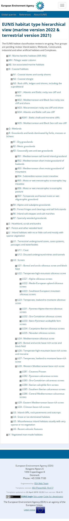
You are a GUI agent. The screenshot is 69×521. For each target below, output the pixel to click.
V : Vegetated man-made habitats (26, 434)
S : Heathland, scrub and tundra (25, 223)
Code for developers (53, 496)
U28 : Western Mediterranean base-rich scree (40, 366)
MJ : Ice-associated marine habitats (26, 64)
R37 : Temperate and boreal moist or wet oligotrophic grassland (37, 197)
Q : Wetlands (15, 128)
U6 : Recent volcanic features (28, 429)
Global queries (8, 14)
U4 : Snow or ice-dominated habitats (31, 416)
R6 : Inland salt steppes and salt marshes (34, 213)
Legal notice (29, 509)
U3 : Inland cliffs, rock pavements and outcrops (37, 412)
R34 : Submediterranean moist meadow (37, 176)
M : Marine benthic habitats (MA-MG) (28, 55)
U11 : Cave (23, 250)
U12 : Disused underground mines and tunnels (41, 254)
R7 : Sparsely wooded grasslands (30, 218)
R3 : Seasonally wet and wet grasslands (33, 150)
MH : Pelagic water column (22, 60)
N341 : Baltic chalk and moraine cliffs (41, 117)
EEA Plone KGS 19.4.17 (42, 487)
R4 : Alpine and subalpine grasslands (31, 204)
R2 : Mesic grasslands (24, 146)
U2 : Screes (19, 260)
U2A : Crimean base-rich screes (33, 407)
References (25, 14)
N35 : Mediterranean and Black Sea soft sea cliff (42, 123)
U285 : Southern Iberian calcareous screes (43, 389)
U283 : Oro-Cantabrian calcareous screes (43, 380)
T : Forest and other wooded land (25, 228)
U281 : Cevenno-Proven (34, 371)
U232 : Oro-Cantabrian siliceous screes (42, 316)
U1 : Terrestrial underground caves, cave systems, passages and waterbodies (37, 243)
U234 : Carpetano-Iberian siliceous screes (43, 328)
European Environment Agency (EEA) (34, 465)
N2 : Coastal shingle (23, 78)
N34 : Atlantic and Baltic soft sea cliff (36, 112)
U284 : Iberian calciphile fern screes (40, 384)
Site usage (38, 496)
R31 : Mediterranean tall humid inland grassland (42, 156)
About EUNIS (40, 14)
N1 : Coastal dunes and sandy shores (32, 74)
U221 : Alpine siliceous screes (37, 278)
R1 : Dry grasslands (23, 141)
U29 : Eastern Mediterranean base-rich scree (40, 402)
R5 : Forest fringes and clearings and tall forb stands (39, 209)
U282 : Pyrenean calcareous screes (40, 376)
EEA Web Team (41, 483)
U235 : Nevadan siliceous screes (38, 333)
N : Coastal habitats (19, 69)
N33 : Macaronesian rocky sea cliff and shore (40, 107)
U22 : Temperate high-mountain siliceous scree (41, 273)
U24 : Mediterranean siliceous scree (35, 338)
